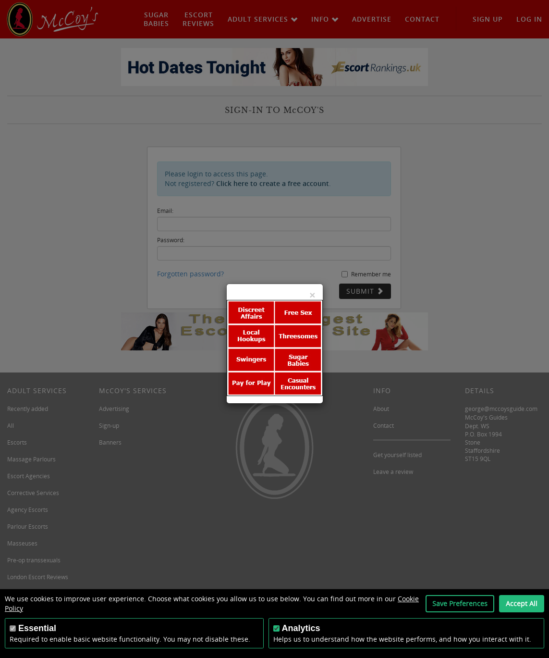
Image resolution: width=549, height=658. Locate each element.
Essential (37, 628)
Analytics (301, 628)
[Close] (312, 295)
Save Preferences (460, 603)
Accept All (521, 603)
